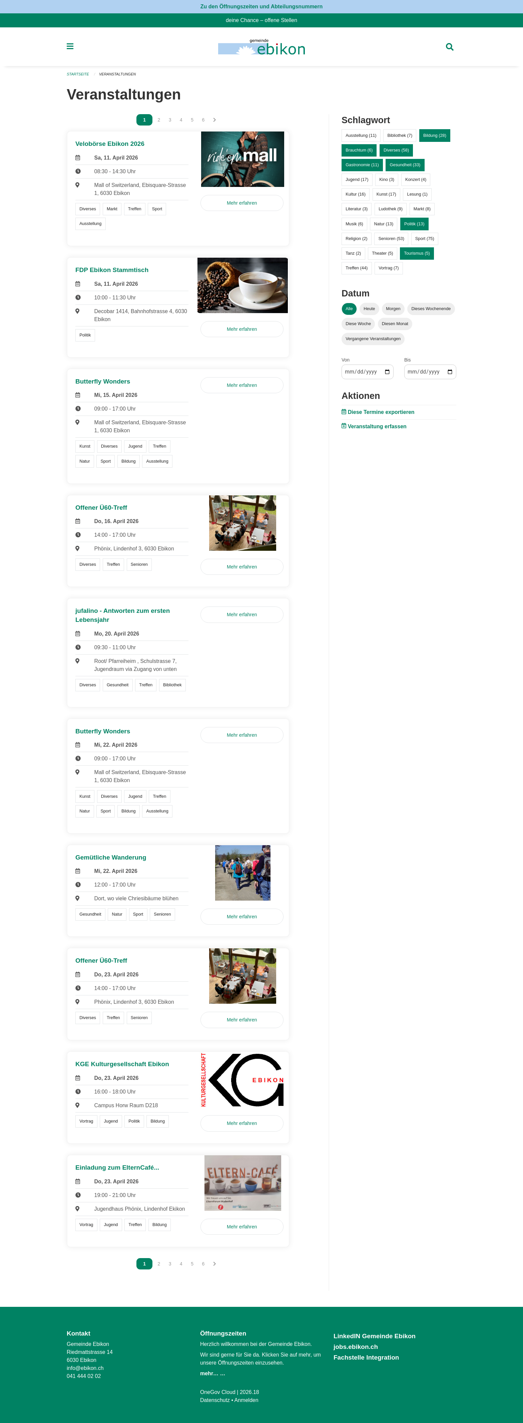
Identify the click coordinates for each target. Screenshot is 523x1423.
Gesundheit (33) (405, 164)
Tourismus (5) (417, 253)
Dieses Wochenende (431, 308)
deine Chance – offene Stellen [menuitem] (264, 20)
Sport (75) (424, 238)
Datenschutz (215, 1400)
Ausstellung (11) (361, 135)
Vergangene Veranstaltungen (373, 338)
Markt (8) (422, 208)
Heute (369, 308)
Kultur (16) (356, 194)
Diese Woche (358, 323)
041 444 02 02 (84, 1376)
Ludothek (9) (391, 208)
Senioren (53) (391, 238)
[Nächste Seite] (214, 120)
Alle (349, 308)
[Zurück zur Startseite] (261, 47)
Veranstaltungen (117, 74)
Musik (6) (354, 223)
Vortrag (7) (389, 267)
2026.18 (249, 1392)
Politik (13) (414, 223)
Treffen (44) (357, 267)
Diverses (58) (396, 150)
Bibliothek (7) (399, 135)
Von (346, 360)
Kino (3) (386, 179)
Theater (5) (382, 253)
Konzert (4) (415, 179)
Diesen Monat (395, 323)
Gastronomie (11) (362, 164)
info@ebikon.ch (85, 1368)
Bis (407, 360)
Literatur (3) (357, 208)
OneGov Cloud (217, 1392)
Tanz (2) (353, 253)
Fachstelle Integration (366, 1357)
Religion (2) (356, 238)
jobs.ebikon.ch (356, 1346)
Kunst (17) (386, 194)
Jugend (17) (357, 179)
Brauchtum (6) (359, 150)
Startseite (78, 74)
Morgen (393, 308)
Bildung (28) (434, 135)
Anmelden (246, 1400)
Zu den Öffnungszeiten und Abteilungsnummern (261, 6)
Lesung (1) (417, 194)
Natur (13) (384, 223)
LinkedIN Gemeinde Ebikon (375, 1336)
